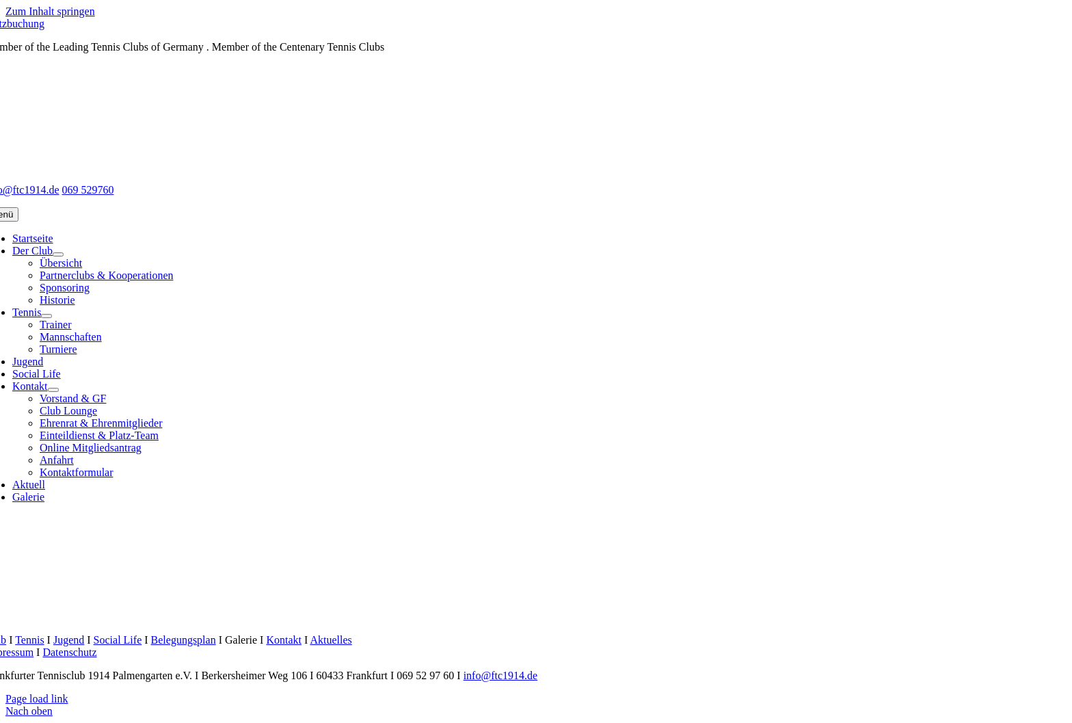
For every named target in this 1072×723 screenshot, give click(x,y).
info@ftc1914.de (500, 675)
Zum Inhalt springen (50, 11)
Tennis (29, 640)
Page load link (36, 699)
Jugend (68, 640)
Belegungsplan (183, 640)
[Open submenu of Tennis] (46, 316)
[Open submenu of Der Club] (58, 254)
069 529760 (87, 190)
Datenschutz (69, 652)
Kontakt (284, 640)
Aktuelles (330, 640)
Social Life (118, 640)
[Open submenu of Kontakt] (53, 390)
